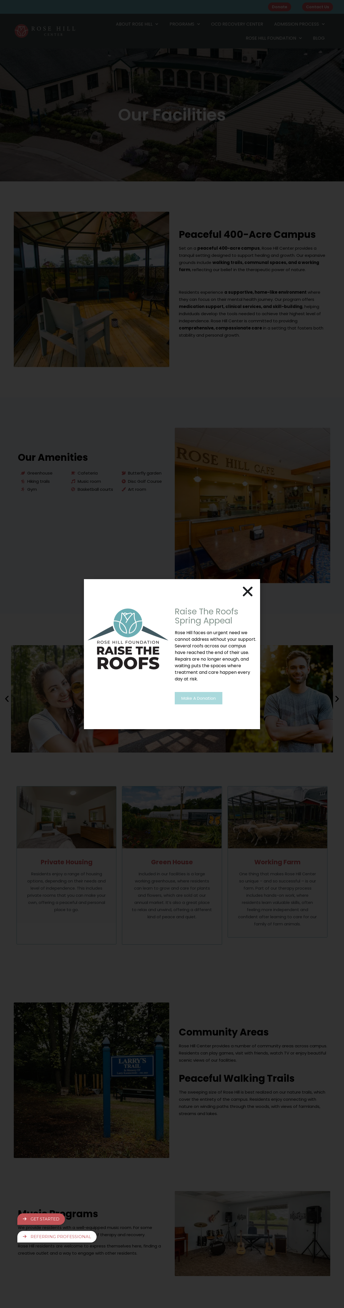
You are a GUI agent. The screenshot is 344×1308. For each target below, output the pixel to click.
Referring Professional (57, 1236)
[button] (248, 591)
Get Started (41, 1217)
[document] (172, 654)
